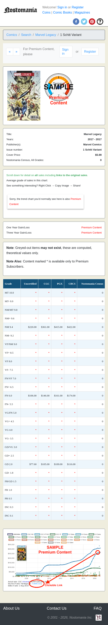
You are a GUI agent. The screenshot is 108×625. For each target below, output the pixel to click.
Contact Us (56, 608)
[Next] (16, 51)
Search (26, 34)
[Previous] (9, 51)
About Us (11, 608)
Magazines (82, 12)
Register (78, 7)
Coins (46, 12)
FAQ (98, 608)
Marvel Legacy (45, 34)
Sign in (62, 7)
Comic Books (62, 12)
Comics (11, 34)
